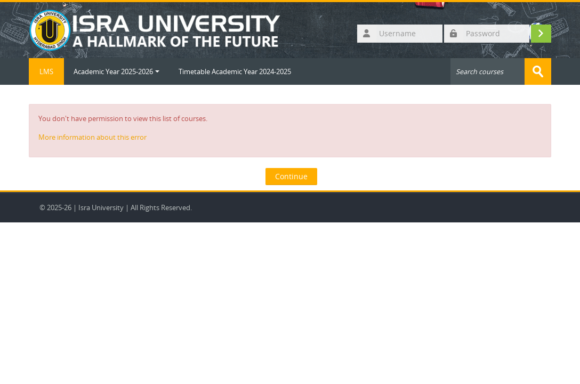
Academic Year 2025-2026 (116, 71)
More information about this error (92, 137)
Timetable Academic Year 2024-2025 (235, 71)
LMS (46, 71)
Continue (291, 176)
